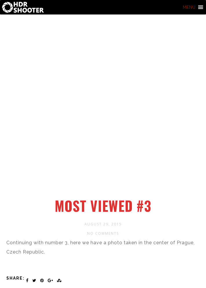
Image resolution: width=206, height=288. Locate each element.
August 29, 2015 (103, 224)
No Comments (103, 233)
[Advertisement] (104, 154)
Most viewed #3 (103, 206)
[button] (189, 7)
